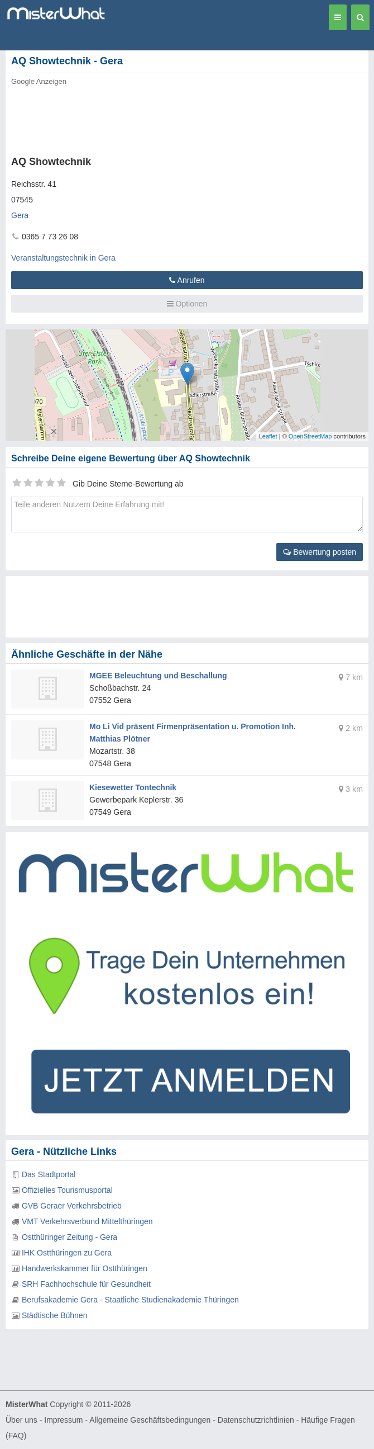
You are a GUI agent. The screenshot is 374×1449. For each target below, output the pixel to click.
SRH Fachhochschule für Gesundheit (86, 1284)
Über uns (21, 1419)
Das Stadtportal (49, 1174)
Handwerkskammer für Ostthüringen (84, 1268)
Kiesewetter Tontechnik (132, 787)
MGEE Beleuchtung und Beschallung (158, 675)
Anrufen (186, 280)
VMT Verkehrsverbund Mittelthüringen (87, 1221)
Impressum (63, 1419)
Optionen (187, 303)
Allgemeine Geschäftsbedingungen (149, 1419)
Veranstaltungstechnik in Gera (63, 257)
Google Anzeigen (38, 81)
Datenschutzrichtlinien (256, 1419)
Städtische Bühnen (55, 1315)
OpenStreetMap (310, 436)
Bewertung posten (319, 551)
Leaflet (268, 436)
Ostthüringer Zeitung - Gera (69, 1237)
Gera (19, 215)
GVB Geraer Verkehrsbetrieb (72, 1205)
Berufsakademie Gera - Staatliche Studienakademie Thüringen (130, 1299)
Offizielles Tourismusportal (67, 1190)
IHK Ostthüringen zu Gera (67, 1252)
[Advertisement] (170, 117)
